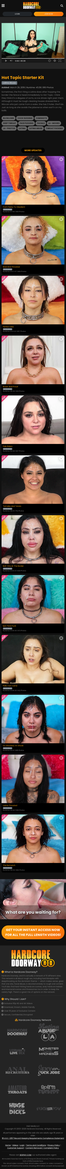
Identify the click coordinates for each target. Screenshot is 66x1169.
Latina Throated (10, 805)
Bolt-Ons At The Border (13, 566)
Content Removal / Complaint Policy (42, 1148)
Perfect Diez (8, 327)
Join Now (48, 14)
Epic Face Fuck (9, 626)
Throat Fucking (54, 128)
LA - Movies (54, 123)
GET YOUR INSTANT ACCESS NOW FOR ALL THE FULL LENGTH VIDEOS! (33, 932)
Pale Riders (7, 446)
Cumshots (41, 118)
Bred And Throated (11, 267)
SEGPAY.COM (25, 1155)
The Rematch (9, 865)
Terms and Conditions (36, 1145)
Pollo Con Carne (10, 686)
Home (8, 1145)
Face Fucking (26, 123)
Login (17, 14)
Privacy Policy (54, 1145)
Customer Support (15, 1148)
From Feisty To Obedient (14, 207)
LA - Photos (9, 128)
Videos (15, 1145)
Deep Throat (9, 123)
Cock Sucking (25, 118)
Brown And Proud (10, 387)
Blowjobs (8, 118)
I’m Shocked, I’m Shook (13, 746)
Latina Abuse (35, 128)
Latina (22, 128)
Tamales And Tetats (12, 506)
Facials (41, 123)
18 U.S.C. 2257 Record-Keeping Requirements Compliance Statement (33, 1138)
